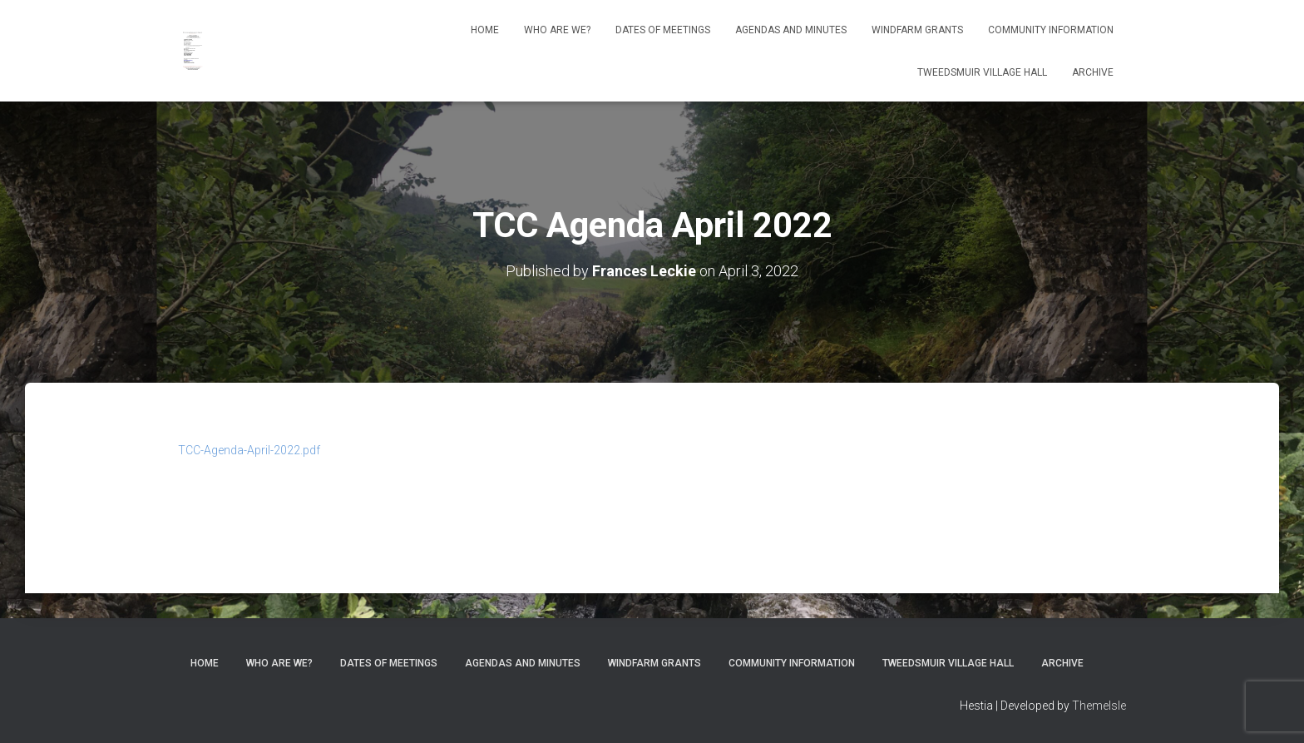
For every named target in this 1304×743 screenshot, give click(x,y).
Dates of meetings (662, 30)
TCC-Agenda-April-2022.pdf (249, 450)
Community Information (1051, 30)
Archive (1093, 72)
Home (485, 30)
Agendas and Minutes (791, 30)
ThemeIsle (1099, 705)
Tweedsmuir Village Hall (982, 72)
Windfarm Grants (917, 30)
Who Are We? (557, 30)
